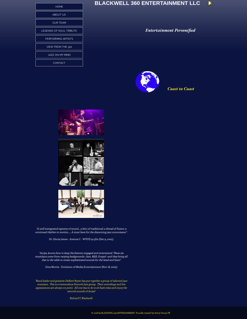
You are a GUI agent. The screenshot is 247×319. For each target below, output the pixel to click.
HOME (59, 6)
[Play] (210, 3)
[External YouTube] (184, 131)
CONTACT (59, 62)
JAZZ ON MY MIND (59, 54)
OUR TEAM (59, 22)
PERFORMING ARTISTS (59, 38)
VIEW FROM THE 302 (59, 46)
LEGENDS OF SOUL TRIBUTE (59, 30)
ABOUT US (59, 14)
